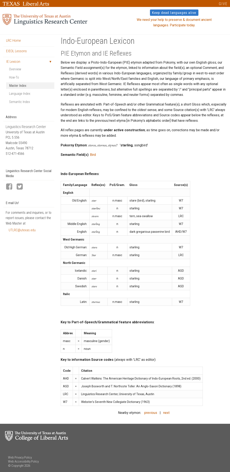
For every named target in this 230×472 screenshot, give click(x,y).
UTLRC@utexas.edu (22, 230)
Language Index (19, 94)
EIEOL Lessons (16, 51)
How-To (14, 77)
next (166, 413)
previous (150, 413)
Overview (15, 69)
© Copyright (16, 466)
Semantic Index (19, 102)
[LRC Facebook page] (11, 187)
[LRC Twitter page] (21, 187)
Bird (93, 155)
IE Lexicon (13, 61)
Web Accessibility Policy (23, 461)
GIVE (223, 3)
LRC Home (13, 40)
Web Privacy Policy (20, 457)
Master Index (17, 86)
